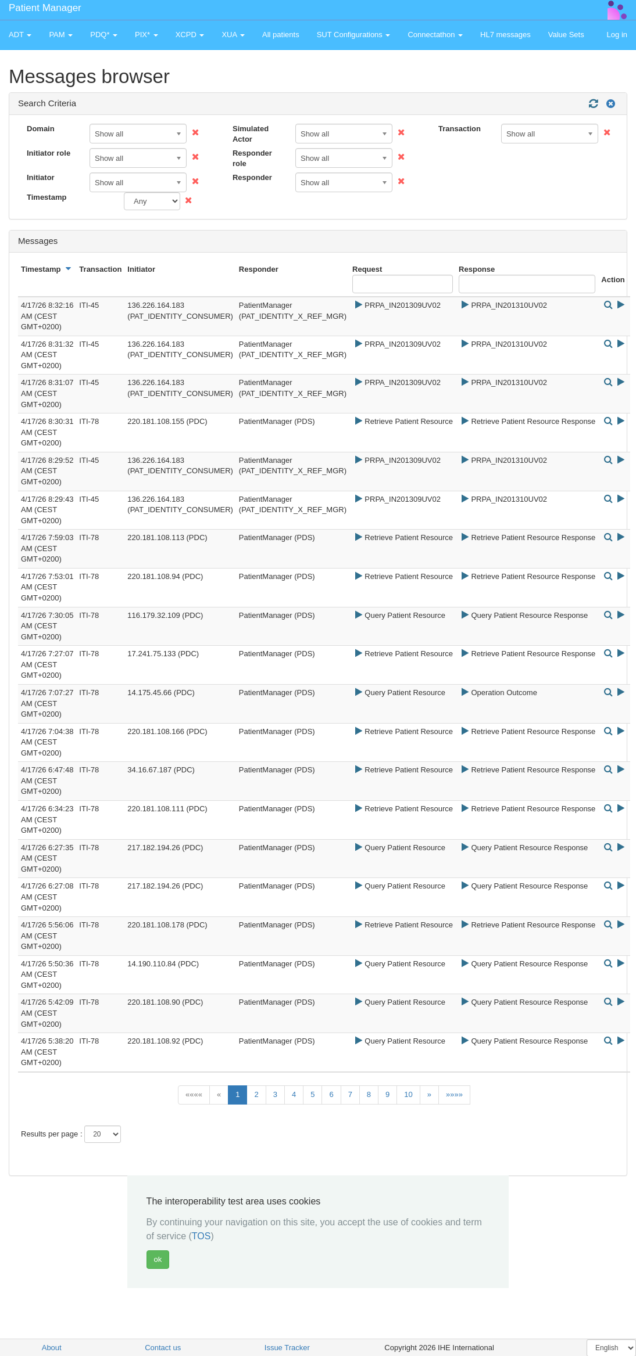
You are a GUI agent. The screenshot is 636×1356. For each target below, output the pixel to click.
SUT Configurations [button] (354, 34)
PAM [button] (61, 34)
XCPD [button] (190, 34)
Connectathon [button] (435, 34)
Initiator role (48, 153)
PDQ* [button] (103, 34)
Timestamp (46, 197)
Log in (617, 34)
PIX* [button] (146, 34)
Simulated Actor (251, 134)
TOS (201, 1236)
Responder (252, 177)
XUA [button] (233, 34)
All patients (280, 34)
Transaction (459, 128)
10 (408, 1094)
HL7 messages (505, 34)
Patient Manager (45, 7)
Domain (41, 128)
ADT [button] (20, 34)
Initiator (41, 177)
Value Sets (566, 34)
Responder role (252, 158)
